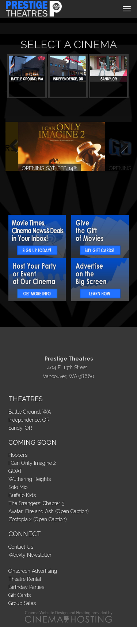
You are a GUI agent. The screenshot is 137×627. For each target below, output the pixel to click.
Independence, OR (29, 420)
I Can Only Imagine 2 (32, 463)
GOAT (15, 471)
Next (120, 146)
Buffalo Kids (22, 495)
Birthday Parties (26, 587)
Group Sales (22, 603)
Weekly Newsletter (30, 555)
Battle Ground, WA (29, 412)
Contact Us (20, 547)
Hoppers (17, 455)
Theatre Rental (24, 579)
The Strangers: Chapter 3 (36, 503)
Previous (16, 146)
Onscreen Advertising (32, 571)
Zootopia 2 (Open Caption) (37, 519)
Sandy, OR (20, 428)
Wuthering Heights (29, 479)
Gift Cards (19, 595)
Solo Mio (17, 487)
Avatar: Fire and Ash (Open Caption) (48, 511)
